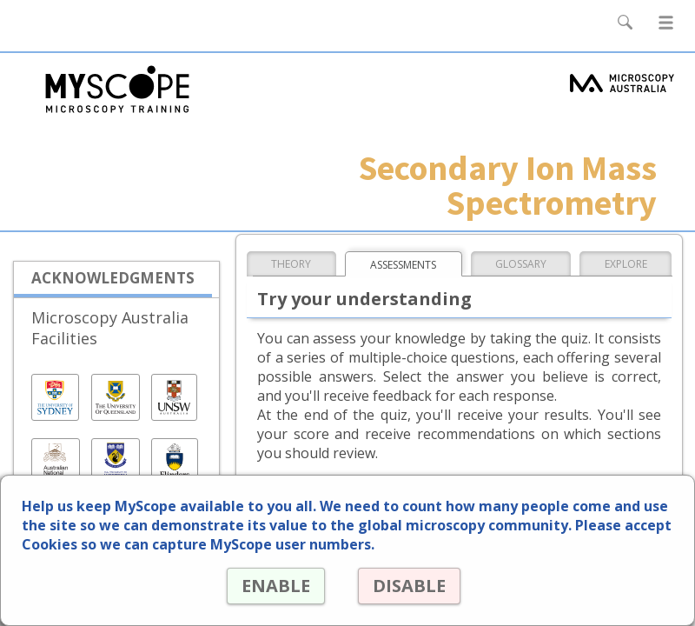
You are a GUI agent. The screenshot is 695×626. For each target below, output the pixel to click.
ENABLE (276, 585)
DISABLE (409, 585)
